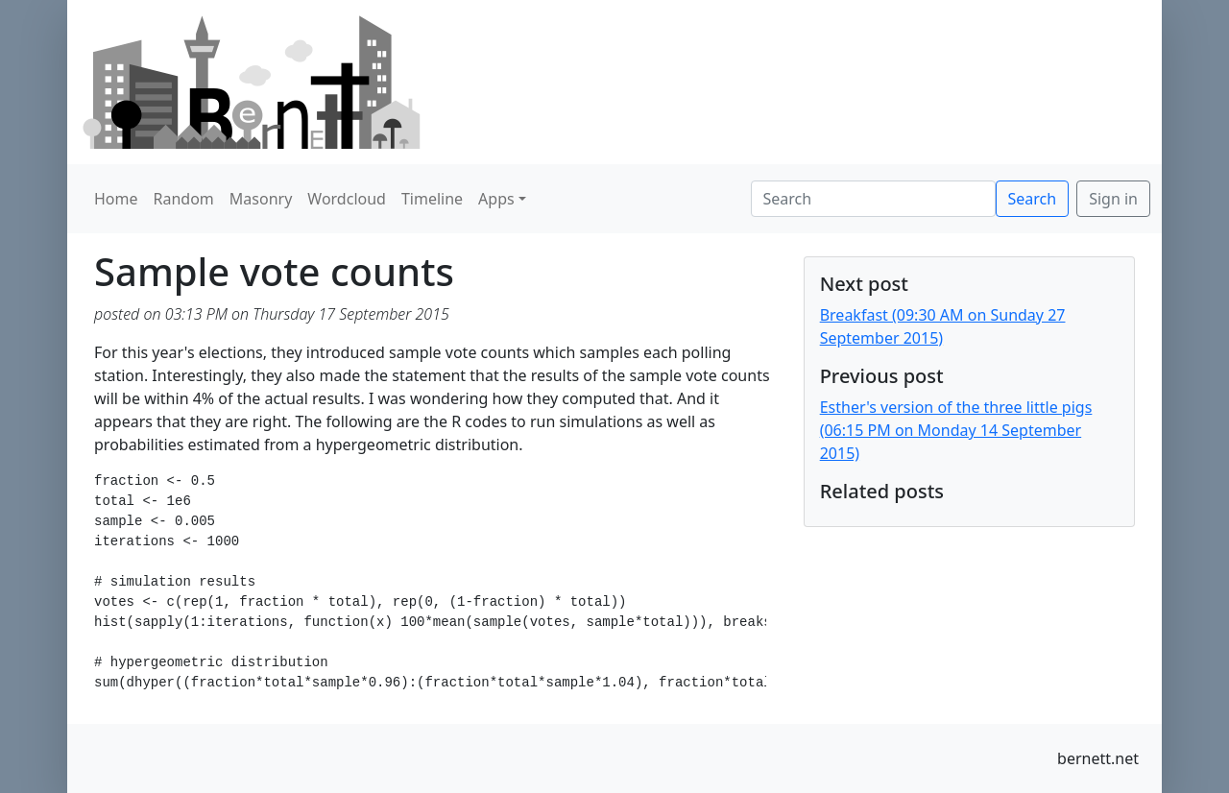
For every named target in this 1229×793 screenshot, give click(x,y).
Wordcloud (346, 198)
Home (116, 198)
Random (184, 198)
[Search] (873, 198)
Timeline (432, 198)
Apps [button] (496, 198)
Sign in (1113, 198)
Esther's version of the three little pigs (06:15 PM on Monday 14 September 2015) (956, 430)
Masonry (261, 198)
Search (1032, 198)
